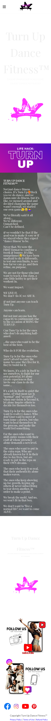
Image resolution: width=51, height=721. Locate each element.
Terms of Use (28, 719)
